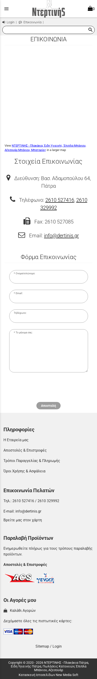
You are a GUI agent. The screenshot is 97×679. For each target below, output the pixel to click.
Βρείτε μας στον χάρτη (22, 520)
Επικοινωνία (30, 22)
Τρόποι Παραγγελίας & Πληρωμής (31, 461)
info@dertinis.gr (61, 235)
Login (8, 22)
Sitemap (42, 646)
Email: (19, 293)
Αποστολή (48, 405)
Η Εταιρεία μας (16, 440)
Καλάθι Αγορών (19, 610)
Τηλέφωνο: (20, 312)
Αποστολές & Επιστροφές (25, 450)
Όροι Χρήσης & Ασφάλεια (24, 471)
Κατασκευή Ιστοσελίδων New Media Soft (48, 675)
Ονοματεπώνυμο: (25, 273)
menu (6, 9)
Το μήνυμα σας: (24, 332)
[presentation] (49, 389)
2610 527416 (59, 200)
